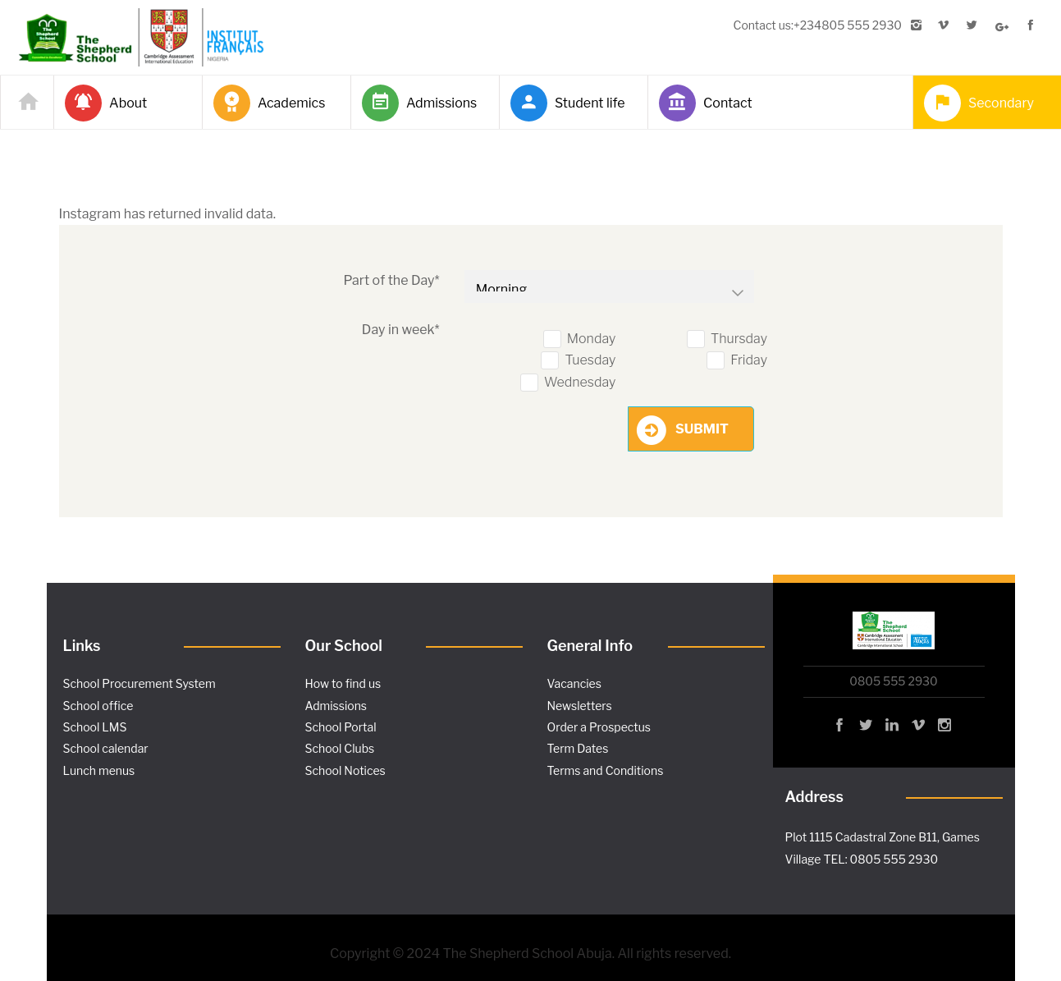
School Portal (341, 727)
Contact (705, 103)
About (106, 103)
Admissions (419, 103)
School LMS (95, 727)
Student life (567, 103)
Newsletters (579, 706)
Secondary (979, 103)
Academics (269, 103)
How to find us (343, 683)
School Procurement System (139, 683)
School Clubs (340, 748)
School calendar (106, 748)
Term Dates (578, 748)
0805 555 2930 (893, 681)
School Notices (345, 770)
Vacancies (574, 683)
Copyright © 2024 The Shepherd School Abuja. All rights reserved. (530, 953)
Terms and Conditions (605, 770)
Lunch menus (99, 770)
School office (98, 706)
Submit (702, 429)
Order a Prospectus (599, 727)
